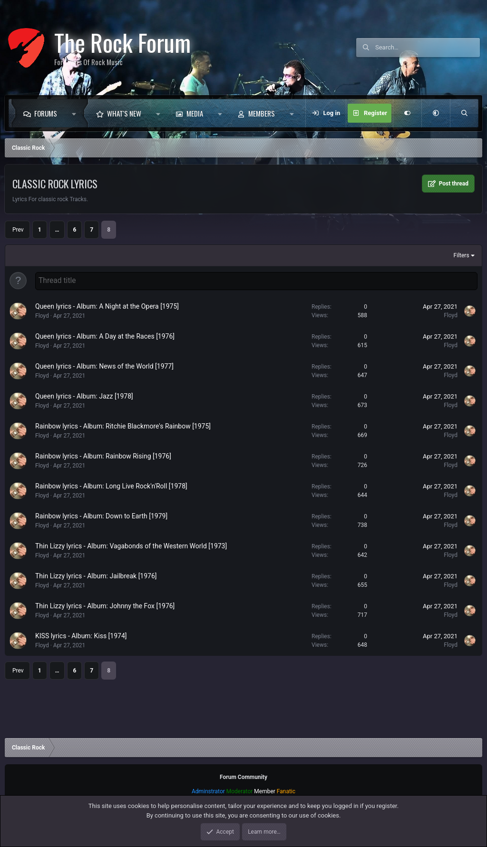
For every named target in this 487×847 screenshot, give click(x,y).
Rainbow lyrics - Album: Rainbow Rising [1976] (103, 455)
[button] (76, 113)
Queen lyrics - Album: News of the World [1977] (104, 365)
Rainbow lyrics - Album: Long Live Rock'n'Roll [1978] (111, 485)
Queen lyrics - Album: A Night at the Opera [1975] (107, 305)
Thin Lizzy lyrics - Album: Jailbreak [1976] (96, 575)
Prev (18, 229)
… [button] (57, 229)
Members (261, 113)
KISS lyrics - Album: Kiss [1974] (81, 635)
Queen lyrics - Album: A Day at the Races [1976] (105, 335)
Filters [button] (461, 255)
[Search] (427, 47)
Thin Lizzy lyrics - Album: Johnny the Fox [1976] (105, 605)
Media (194, 113)
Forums (45, 113)
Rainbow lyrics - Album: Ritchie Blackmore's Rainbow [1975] (123, 425)
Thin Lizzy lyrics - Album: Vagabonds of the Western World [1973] (131, 545)
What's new (124, 113)
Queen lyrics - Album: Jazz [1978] (84, 395)
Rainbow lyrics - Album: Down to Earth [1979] (101, 515)
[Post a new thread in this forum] (256, 281)
